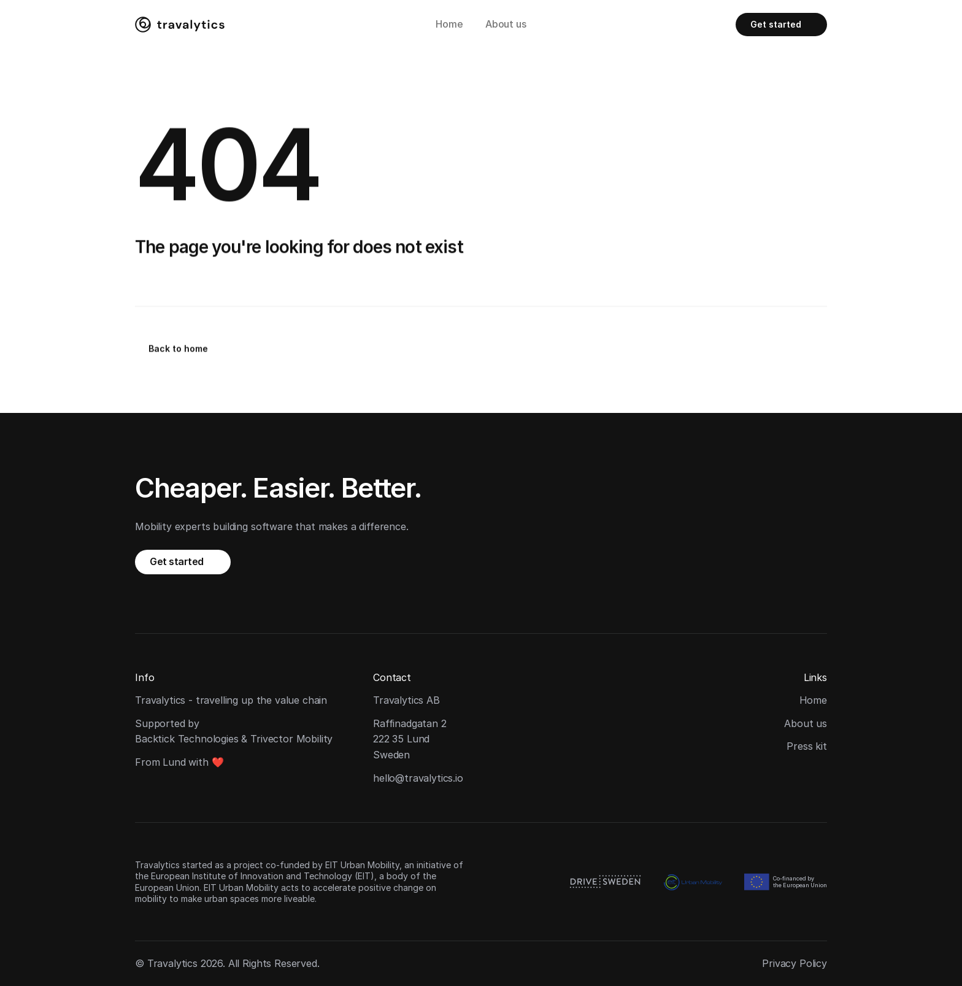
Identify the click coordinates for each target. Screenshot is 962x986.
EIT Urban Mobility (362, 865)
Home (449, 24)
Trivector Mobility (291, 739)
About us (505, 24)
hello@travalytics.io (418, 778)
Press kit (807, 746)
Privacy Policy (794, 963)
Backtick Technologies (187, 739)
